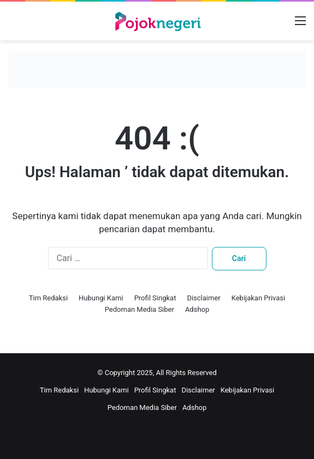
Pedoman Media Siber (139, 309)
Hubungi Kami (101, 298)
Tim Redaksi (48, 298)
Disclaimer (203, 298)
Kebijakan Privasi (259, 298)
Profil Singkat (155, 298)
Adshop (197, 309)
